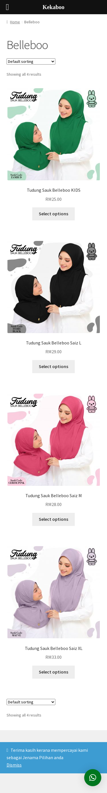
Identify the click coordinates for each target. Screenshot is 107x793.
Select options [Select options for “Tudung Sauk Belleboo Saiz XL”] (53, 672)
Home (15, 21)
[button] (92, 777)
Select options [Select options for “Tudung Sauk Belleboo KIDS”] (53, 213)
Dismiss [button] (14, 765)
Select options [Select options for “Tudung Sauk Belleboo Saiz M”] (53, 519)
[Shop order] (31, 61)
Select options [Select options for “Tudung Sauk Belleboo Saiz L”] (53, 366)
